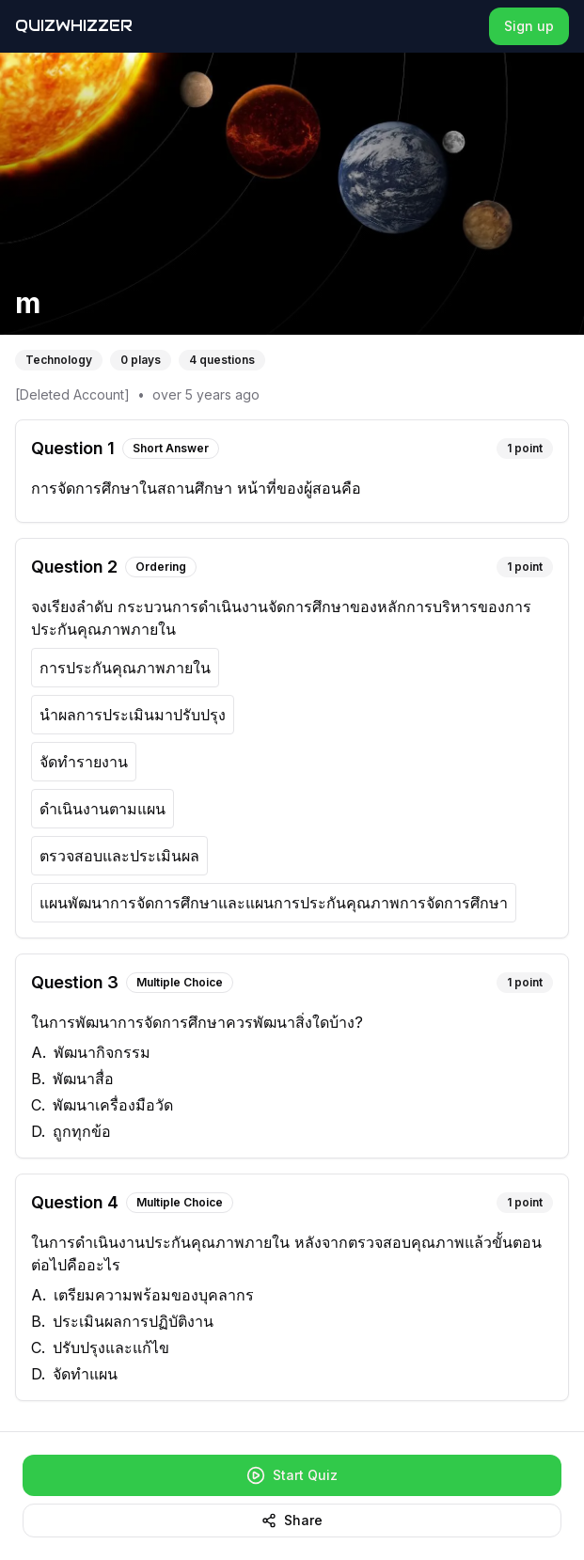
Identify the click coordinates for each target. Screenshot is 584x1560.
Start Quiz (292, 1475)
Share (292, 1520)
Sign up (529, 26)
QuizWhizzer (74, 26)
